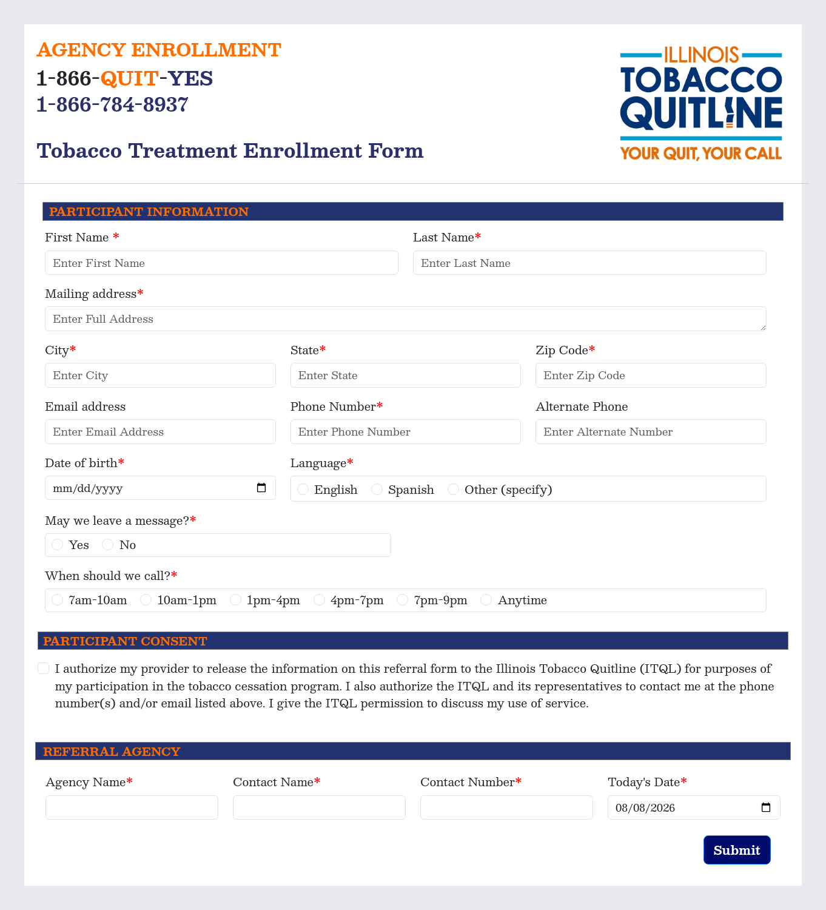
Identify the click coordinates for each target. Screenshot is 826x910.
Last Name (443, 237)
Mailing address (90, 293)
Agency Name (85, 781)
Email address (85, 406)
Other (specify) (508, 489)
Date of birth (81, 462)
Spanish (411, 489)
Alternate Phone (582, 406)
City (57, 350)
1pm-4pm (273, 599)
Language (318, 462)
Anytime (522, 599)
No (127, 544)
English (336, 489)
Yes (79, 544)
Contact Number (467, 781)
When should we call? (107, 575)
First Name (78, 237)
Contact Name (273, 781)
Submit (737, 850)
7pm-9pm (441, 599)
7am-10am (98, 599)
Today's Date (644, 781)
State (304, 350)
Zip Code (562, 350)
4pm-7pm (357, 599)
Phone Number (333, 406)
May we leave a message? (117, 520)
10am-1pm (187, 599)
